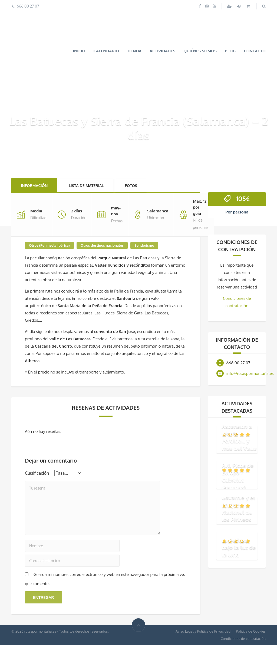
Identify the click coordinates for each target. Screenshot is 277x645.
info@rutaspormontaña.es (250, 373)
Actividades (162, 50)
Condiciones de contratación (243, 638)
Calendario (106, 50)
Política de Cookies (251, 631)
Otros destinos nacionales (102, 245)
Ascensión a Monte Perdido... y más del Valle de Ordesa (239, 441)
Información (34, 185)
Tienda (134, 50)
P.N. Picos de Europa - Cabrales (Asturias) (238, 476)
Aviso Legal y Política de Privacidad (203, 631)
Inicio (79, 50)
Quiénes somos (200, 50)
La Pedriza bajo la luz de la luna (239, 547)
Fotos (131, 185)
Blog (230, 50)
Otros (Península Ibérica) (49, 245)
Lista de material (86, 185)
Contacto (255, 50)
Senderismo (144, 245)
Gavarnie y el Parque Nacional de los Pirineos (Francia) (238, 512)
